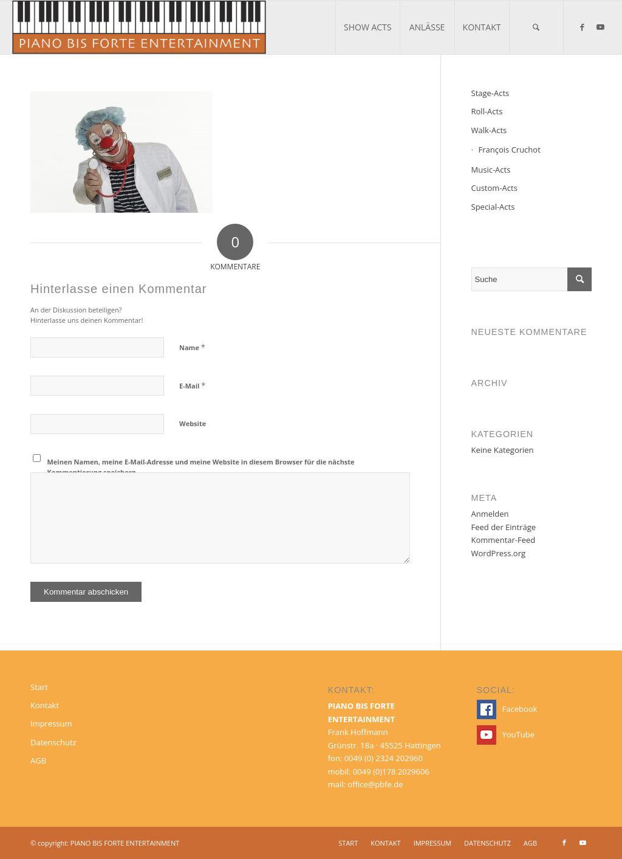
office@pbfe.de (375, 784)
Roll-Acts (487, 111)
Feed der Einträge (503, 527)
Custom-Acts (494, 187)
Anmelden (490, 513)
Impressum (51, 723)
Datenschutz (53, 742)
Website (192, 423)
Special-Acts (493, 206)
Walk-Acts (489, 130)
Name (192, 347)
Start (39, 686)
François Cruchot (510, 149)
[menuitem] (367, 27)
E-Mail (192, 385)
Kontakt (44, 705)
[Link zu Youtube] (601, 27)
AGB (38, 760)
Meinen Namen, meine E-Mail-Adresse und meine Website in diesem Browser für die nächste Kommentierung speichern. (201, 467)
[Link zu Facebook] (582, 27)
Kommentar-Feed (503, 539)
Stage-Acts (490, 93)
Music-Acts (491, 169)
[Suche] (536, 27)
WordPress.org (498, 553)
